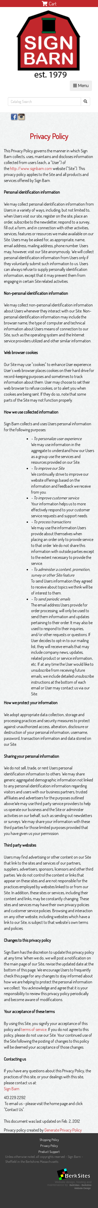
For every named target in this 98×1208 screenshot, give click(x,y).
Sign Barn (11, 1088)
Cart (49, 3)
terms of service (34, 1029)
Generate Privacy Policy (63, 1130)
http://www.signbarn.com (31, 168)
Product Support (49, 1152)
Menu (81, 85)
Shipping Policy (49, 1140)
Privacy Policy (49, 1146)
